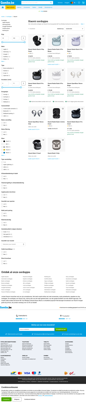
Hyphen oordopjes (27, 279)
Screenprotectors (69, 345)
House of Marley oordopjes (8, 292)
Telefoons (25, 342)
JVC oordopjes (26, 289)
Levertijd (2, 360)
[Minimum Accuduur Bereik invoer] (5, 83)
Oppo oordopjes (48, 281)
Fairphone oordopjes (6, 285)
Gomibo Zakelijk (25, 357)
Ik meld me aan (61, 329)
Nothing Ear (5, 30)
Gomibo (46, 355)
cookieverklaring (48, 395)
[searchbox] (35, 2)
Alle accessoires (68, 352)
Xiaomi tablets (47, 348)
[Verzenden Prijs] (23, 38)
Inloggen (67, 2)
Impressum (33, 381)
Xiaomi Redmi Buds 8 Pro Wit (55, 84)
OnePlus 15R (3, 352)
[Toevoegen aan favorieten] (43, 36)
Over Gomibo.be (21, 381)
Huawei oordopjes (27, 276)
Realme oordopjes (49, 285)
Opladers (67, 346)
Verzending (3, 362)
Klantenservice (48, 7)
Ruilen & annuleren (5, 363)
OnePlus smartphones (27, 346)
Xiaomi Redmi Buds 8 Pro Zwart (36, 84)
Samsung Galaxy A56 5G (6, 345)
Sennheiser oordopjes (50, 289)
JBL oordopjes (26, 283)
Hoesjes (67, 343)
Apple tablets (47, 343)
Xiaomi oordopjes (70, 292)
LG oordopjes (26, 292)
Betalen (2, 357)
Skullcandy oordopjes (49, 292)
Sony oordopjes (70, 276)
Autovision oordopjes (6, 279)
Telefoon (19, 7)
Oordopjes (9, 16)
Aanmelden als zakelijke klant (29, 359)
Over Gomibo (47, 357)
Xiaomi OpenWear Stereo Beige (74, 84)
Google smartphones (27, 349)
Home (2, 16)
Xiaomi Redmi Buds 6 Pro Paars (74, 50)
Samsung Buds (6, 24)
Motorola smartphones (27, 348)
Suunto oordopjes (70, 283)
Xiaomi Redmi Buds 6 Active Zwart (56, 123)
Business (60, 2)
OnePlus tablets (47, 349)
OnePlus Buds (6, 28)
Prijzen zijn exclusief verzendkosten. (60, 378)
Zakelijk (40, 7)
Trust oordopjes (70, 287)
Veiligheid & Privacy (48, 359)
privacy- (40, 395)
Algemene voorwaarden (43, 381)
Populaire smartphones (8, 342)
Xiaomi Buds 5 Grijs (53, 153)
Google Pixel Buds (7, 26)
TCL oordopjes (69, 285)
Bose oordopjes (5, 283)
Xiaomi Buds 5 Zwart (34, 153)
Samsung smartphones (27, 345)
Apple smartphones (26, 343)
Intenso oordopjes (27, 281)
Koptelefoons (68, 349)
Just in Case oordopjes (29, 287)
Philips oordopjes (48, 283)
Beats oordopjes (5, 281)
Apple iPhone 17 (4, 343)
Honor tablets (47, 346)
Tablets (34, 7)
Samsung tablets (47, 345)
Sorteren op (60, 28)
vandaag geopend (73, 307)
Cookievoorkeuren (54, 381)
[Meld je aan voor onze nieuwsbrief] (36, 329)
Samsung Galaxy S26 (5, 348)
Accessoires (27, 7)
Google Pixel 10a (4, 351)
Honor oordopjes (5, 289)
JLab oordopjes (27, 285)
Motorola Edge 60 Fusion (6, 346)
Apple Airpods (6, 22)
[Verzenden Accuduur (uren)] (23, 83)
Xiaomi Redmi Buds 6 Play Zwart (36, 50)
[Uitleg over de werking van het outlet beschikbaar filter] (14, 249)
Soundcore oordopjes (71, 279)
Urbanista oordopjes (71, 289)
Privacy (28, 381)
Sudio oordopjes (70, 281)
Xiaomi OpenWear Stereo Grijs (36, 123)
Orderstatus (3, 359)
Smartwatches (68, 351)
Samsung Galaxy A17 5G (6, 349)
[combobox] (37, 2)
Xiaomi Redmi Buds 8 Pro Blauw (55, 50)
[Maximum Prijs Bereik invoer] (15, 38)
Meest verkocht (11, 7)
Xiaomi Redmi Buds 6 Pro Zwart (74, 123)
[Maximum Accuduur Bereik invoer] (15, 83)
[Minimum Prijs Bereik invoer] (5, 38)
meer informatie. (60, 379)
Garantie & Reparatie (5, 365)
